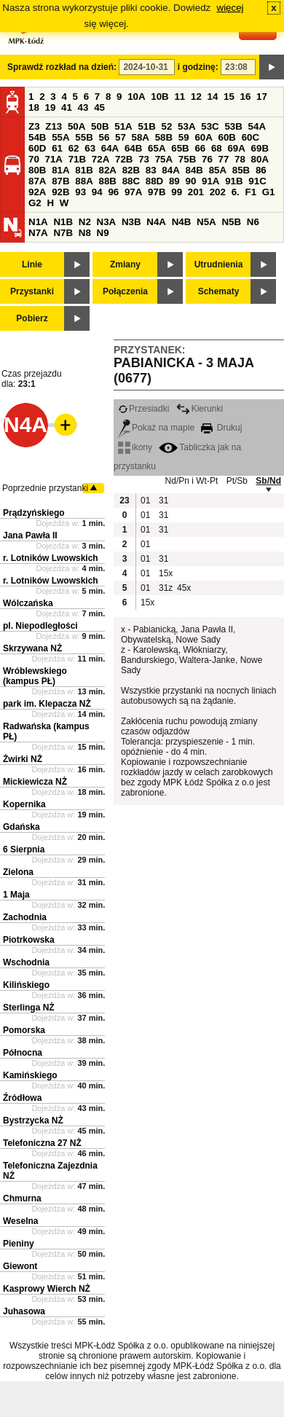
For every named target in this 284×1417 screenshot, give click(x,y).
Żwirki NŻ (22, 759)
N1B (63, 221)
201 (196, 192)
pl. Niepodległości (40, 626)
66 (199, 148)
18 (33, 107)
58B (164, 137)
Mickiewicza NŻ (35, 782)
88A (83, 181)
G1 (268, 192)
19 (50, 107)
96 (113, 192)
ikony (135, 447)
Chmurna (22, 1198)
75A (164, 159)
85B (241, 170)
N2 (85, 221)
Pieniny (18, 1244)
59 (183, 137)
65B (180, 148)
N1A (38, 221)
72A (100, 159)
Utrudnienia (218, 264)
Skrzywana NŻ (32, 648)
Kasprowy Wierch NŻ (46, 1289)
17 (261, 96)
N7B (63, 232)
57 (120, 137)
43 (83, 107)
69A (236, 148)
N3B (131, 221)
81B (83, 170)
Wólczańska (28, 603)
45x (184, 588)
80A (260, 159)
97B (156, 192)
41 (66, 107)
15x (166, 573)
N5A (206, 221)
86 (261, 170)
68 (216, 148)
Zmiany (125, 264)
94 (97, 192)
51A (123, 126)
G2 (35, 202)
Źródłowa (22, 1098)
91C (257, 181)
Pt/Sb (237, 481)
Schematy (219, 291)
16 (245, 96)
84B (193, 170)
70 (33, 159)
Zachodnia (25, 917)
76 (207, 159)
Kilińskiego (26, 985)
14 (213, 96)
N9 (103, 232)
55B (83, 137)
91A (210, 181)
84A (170, 170)
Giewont (20, 1266)
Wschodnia (26, 962)
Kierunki (199, 409)
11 (179, 96)
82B (131, 170)
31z (166, 588)
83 (151, 170)
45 (99, 107)
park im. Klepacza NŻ (47, 704)
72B (124, 159)
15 (229, 96)
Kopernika (24, 804)
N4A (156, 221)
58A (140, 137)
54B (37, 137)
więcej (230, 7)
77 (223, 159)
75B (187, 159)
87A (37, 181)
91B (233, 181)
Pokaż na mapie (156, 428)
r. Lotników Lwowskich (50, 558)
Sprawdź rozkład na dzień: (62, 67)
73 (143, 159)
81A (60, 170)
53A (186, 126)
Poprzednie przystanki (45, 488)
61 (57, 148)
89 (174, 181)
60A (203, 137)
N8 (85, 232)
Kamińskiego (30, 1075)
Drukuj (221, 428)
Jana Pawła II (30, 535)
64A (110, 148)
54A (257, 126)
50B (100, 126)
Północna (22, 1053)
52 (167, 126)
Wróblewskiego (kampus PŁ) (35, 676)
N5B (231, 221)
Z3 (34, 126)
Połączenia (125, 291)
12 (196, 96)
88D (154, 181)
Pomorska (24, 1030)
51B (146, 126)
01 (145, 500)
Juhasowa (24, 1311)
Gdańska (21, 827)
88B (107, 181)
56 (103, 137)
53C (209, 126)
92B (60, 192)
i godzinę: (198, 67)
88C (131, 181)
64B (133, 148)
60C (250, 137)
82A (107, 170)
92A (37, 192)
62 (73, 148)
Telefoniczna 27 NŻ (42, 1143)
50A (76, 126)
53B (233, 126)
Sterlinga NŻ (29, 1007)
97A (133, 192)
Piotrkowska (29, 940)
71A (54, 159)
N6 (253, 221)
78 (239, 159)
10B (159, 96)
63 (89, 148)
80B (37, 170)
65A (156, 148)
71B (77, 159)
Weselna (20, 1221)
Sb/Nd (268, 481)
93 (80, 192)
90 (190, 181)
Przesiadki (143, 409)
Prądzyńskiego (34, 513)
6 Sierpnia (23, 849)
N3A (107, 221)
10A (136, 96)
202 (218, 192)
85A (217, 170)
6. (236, 192)
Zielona (18, 872)
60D (37, 148)
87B (60, 181)
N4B (182, 221)
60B (227, 137)
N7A (38, 232)
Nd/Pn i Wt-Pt (191, 481)
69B (260, 148)
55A (60, 137)
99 (176, 192)
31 (163, 500)
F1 (250, 192)
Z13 (53, 126)
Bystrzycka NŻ (33, 1120)
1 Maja (16, 895)
